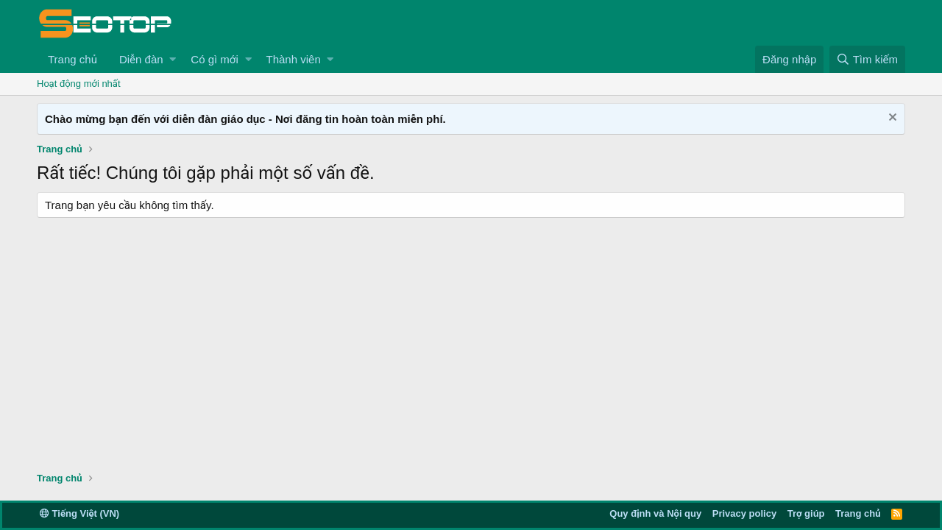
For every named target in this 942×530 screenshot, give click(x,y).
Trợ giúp (806, 513)
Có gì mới (214, 59)
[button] (173, 59)
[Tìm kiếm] (867, 59)
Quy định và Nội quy (655, 513)
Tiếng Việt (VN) (79, 513)
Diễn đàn (141, 59)
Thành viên (293, 59)
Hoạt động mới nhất (79, 83)
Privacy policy (744, 513)
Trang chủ (72, 59)
